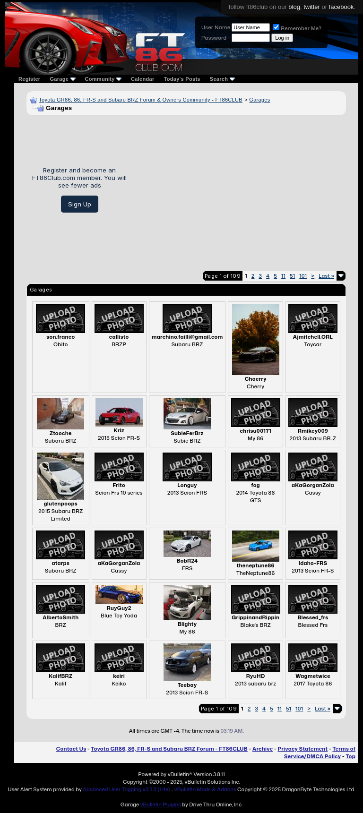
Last (326, 276)
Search (222, 79)
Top (350, 756)
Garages (259, 100)
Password (213, 38)
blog (294, 6)
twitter (311, 6)
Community (103, 79)
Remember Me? (297, 28)
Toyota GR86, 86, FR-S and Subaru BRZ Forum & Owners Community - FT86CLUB (140, 100)
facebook (341, 6)
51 (292, 276)
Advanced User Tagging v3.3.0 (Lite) (126, 789)
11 (283, 276)
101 (303, 276)
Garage (62, 79)
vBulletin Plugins (160, 804)
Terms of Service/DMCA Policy (319, 752)
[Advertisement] (239, 189)
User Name (215, 27)
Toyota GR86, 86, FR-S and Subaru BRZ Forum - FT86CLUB (169, 749)
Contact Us (71, 749)
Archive (262, 749)
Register (29, 79)
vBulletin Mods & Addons (205, 789)
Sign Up (79, 204)
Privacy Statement (303, 749)
